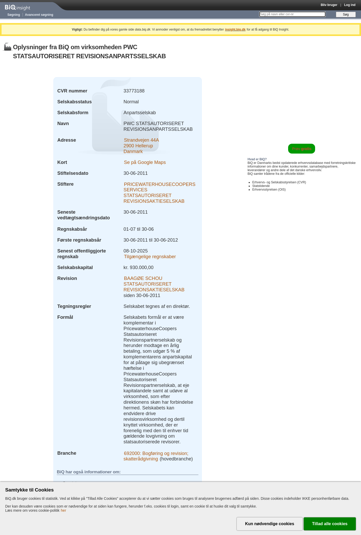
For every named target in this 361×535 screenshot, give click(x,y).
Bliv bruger (329, 5)
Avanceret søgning (39, 15)
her (63, 510)
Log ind (350, 5)
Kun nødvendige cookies (269, 524)
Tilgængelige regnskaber (150, 256)
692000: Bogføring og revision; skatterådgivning (155, 455)
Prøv (301, 149)
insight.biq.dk (235, 29)
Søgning (14, 15)
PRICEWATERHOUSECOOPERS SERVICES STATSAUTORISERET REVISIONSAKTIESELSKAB (159, 192)
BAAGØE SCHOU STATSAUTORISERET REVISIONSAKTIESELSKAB (153, 284)
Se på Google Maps (145, 162)
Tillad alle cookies (330, 524)
